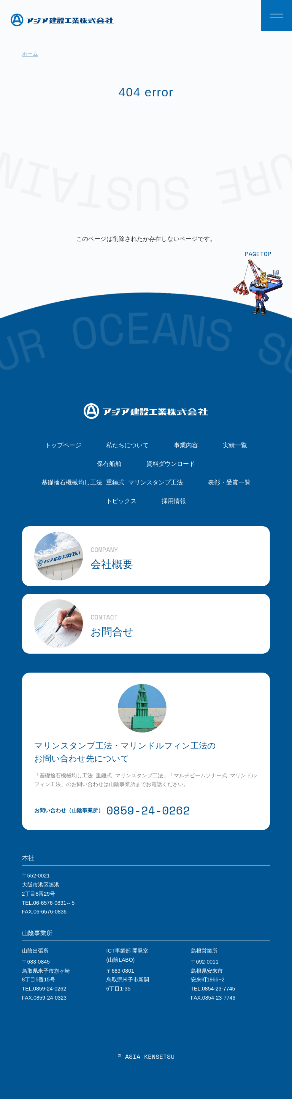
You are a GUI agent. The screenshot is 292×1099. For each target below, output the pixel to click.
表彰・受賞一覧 (229, 482)
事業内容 (186, 445)
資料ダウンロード (170, 463)
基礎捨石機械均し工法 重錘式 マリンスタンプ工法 (112, 482)
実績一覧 (235, 445)
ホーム (30, 54)
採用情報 (174, 500)
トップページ (63, 445)
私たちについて (127, 445)
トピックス (121, 500)
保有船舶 (109, 463)
